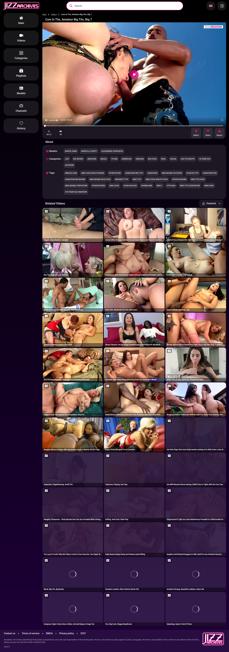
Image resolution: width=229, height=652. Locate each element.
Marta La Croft (89, 151)
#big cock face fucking (92, 173)
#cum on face (130, 185)
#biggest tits (121, 179)
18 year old (204, 159)
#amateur (152, 173)
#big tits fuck (198, 179)
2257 (83, 633)
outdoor (69, 165)
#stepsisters (98, 185)
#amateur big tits (134, 173)
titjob (114, 159)
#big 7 (159, 185)
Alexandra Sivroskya (112, 151)
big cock (152, 159)
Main (44, 14)
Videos (54, 14)
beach (104, 159)
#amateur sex (210, 173)
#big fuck (209, 185)
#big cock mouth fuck (157, 179)
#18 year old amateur (76, 192)
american (126, 159)
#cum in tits (192, 173)
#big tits (137, 179)
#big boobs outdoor (172, 173)
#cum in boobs (179, 179)
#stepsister (115, 173)
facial (173, 159)
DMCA (49, 633)
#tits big (171, 185)
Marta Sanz (71, 151)
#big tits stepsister (190, 185)
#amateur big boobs (75, 179)
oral (163, 159)
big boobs (78, 159)
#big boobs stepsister (76, 185)
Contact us (9, 633)
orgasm (140, 159)
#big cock (114, 185)
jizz (67, 159)
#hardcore (146, 185)
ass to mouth (188, 159)
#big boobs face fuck (100, 179)
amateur (91, 159)
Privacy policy (66, 633)
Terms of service (30, 633)
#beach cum (71, 173)
